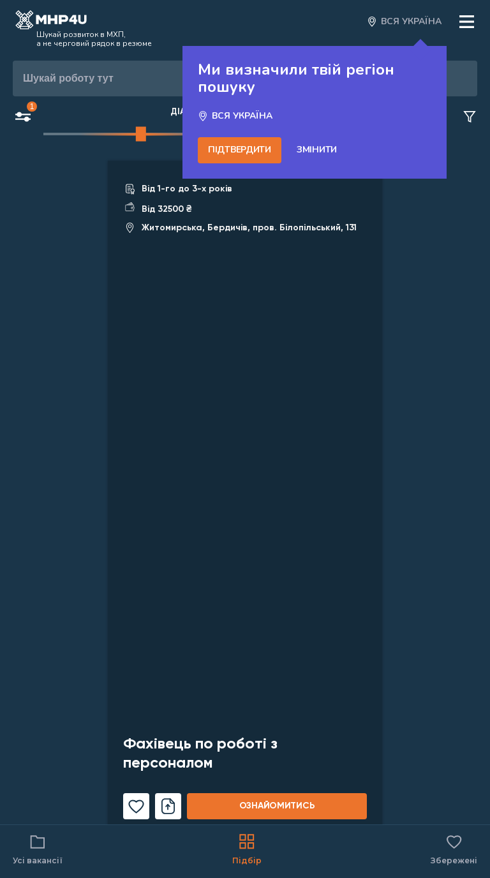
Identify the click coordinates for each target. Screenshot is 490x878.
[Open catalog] (51, 21)
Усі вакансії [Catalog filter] (38, 848)
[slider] (141, 133)
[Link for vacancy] (245, 498)
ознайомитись (277, 805)
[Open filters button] (23, 118)
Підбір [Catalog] (247, 848)
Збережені (454, 848)
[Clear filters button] (469, 118)
